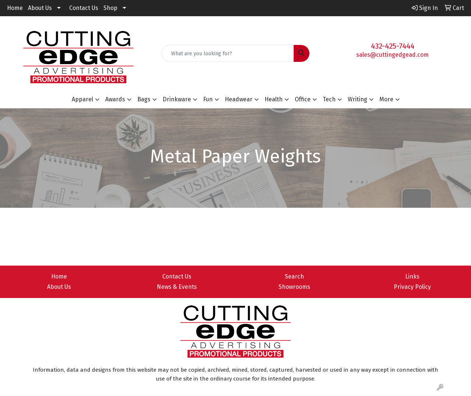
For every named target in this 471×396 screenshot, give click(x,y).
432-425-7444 (392, 46)
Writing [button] (357, 99)
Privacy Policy (412, 286)
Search (294, 276)
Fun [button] (208, 99)
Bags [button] (143, 99)
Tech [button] (329, 99)
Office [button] (303, 99)
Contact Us (83, 7)
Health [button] (274, 99)
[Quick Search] (228, 53)
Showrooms (294, 286)
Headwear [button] (238, 99)
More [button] (386, 99)
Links (412, 276)
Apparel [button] (82, 99)
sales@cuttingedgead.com (392, 54)
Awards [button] (115, 99)
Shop (110, 7)
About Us (40, 7)
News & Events (177, 286)
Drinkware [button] (177, 99)
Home (15, 7)
